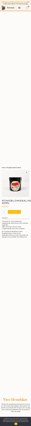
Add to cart (14, 211)
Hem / (4, 167)
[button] (19, 7)
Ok (15, 423)
